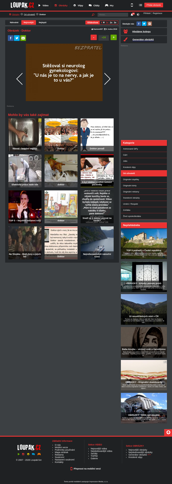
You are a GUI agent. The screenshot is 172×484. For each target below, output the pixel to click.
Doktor (42, 14)
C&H (125, 155)
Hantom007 (98, 29)
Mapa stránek (61, 452)
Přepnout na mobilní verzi (86, 468)
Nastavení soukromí (64, 459)
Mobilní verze (61, 447)
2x (111, 22)
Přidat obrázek (154, 5)
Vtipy (78, 5)
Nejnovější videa (99, 448)
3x (115, 22)
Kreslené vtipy (129, 167)
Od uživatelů (29, 14)
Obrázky (61, 5)
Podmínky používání (65, 450)
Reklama (59, 455)
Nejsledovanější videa (101, 451)
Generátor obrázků (138, 455)
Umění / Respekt (130, 204)
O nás (58, 445)
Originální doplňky (131, 179)
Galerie (94, 458)
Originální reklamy (131, 192)
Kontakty (59, 462)
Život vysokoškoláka (132, 216)
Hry (109, 5)
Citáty (94, 5)
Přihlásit (146, 13)
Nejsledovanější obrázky (140, 452)
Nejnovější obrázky (138, 450)
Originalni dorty (130, 185)
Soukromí (59, 457)
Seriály (94, 453)
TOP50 (94, 456)
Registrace (157, 13)
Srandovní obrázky (131, 198)
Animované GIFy (130, 149)
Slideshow (92, 22)
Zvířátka (126, 210)
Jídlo (125, 161)
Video (43, 5)
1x (107, 22)
